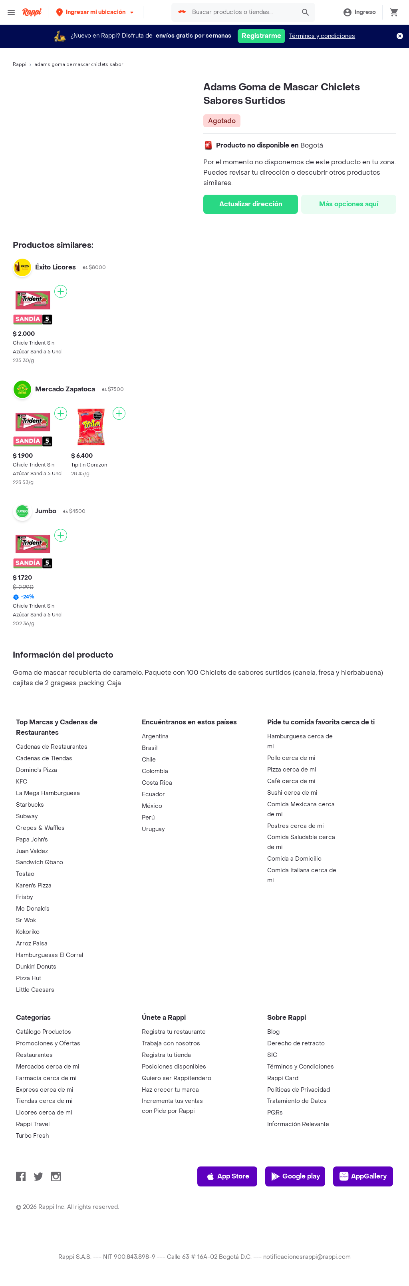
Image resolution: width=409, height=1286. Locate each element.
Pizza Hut (28, 978)
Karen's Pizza (34, 885)
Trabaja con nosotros (171, 1043)
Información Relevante (298, 1124)
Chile (149, 760)
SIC (272, 1055)
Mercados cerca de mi (47, 1067)
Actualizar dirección (250, 204)
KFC (21, 782)
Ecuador (153, 794)
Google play (295, 1176)
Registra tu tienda (166, 1055)
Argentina (155, 736)
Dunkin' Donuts (36, 967)
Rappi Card (282, 1078)
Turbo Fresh (32, 1136)
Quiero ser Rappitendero (176, 1078)
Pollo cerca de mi (291, 758)
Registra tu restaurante (174, 1032)
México (152, 806)
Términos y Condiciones (300, 1067)
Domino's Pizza (36, 770)
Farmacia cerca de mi (46, 1078)
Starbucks (30, 805)
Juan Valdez (32, 851)
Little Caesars (35, 990)
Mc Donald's (33, 909)
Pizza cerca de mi (291, 770)
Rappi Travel (33, 1124)
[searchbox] (241, 12)
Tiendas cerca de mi (44, 1101)
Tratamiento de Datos (297, 1101)
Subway (27, 816)
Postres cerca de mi (295, 826)
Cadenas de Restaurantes (51, 747)
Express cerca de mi (44, 1090)
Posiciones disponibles (174, 1067)
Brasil (149, 748)
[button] (96, 12)
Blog (273, 1032)
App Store (227, 1176)
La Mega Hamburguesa (48, 793)
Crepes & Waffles (40, 828)
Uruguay (153, 829)
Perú (148, 817)
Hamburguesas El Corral (49, 955)
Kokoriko (28, 932)
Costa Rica (157, 783)
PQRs (275, 1113)
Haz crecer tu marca (170, 1090)
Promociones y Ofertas (48, 1043)
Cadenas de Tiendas (44, 758)
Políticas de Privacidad (298, 1090)
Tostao (25, 874)
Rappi (19, 64)
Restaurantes (34, 1055)
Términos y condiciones (322, 36)
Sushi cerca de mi (292, 793)
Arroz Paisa (32, 943)
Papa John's (32, 839)
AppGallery (363, 1176)
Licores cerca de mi (44, 1113)
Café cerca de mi (291, 781)
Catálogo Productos (43, 1032)
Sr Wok (26, 920)
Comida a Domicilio (294, 859)
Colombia (155, 771)
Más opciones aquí (348, 204)
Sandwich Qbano (39, 862)
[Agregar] (60, 291)
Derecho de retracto (296, 1043)
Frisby (24, 897)
